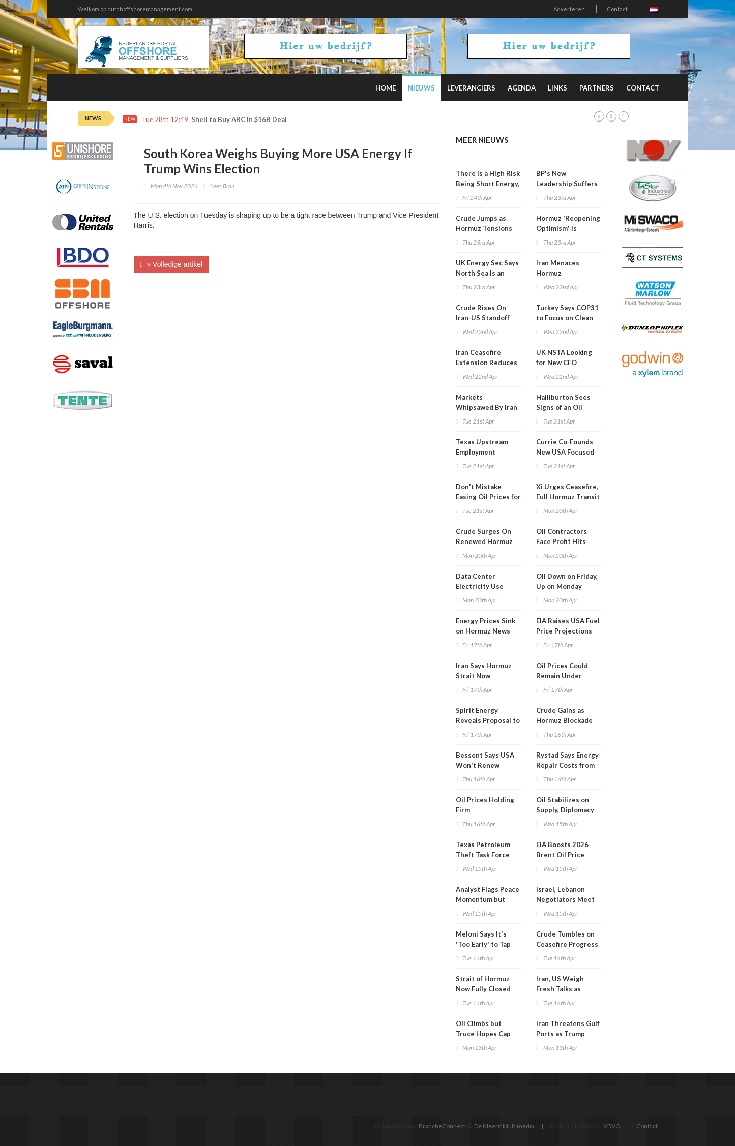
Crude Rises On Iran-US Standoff (483, 313)
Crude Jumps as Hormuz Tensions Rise (484, 228)
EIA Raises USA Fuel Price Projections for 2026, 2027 (568, 631)
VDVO (612, 1126)
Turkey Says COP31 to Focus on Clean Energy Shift (567, 318)
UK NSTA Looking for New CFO (564, 357)
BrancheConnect (442, 1126)
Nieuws (421, 88)
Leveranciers (471, 88)
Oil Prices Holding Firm (485, 805)
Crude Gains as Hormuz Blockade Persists (564, 720)
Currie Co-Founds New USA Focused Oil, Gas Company (565, 452)
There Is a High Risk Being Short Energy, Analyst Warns (488, 183)
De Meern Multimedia (504, 1126)
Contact (617, 9)
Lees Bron (222, 186)
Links (557, 88)
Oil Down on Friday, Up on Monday (567, 581)
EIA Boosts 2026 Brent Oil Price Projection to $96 (564, 854)
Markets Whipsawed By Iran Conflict (486, 407)
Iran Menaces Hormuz (557, 268)
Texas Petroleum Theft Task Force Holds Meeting (483, 854)
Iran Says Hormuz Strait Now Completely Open (484, 675)
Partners (596, 88)
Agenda (522, 88)
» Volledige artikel (171, 264)
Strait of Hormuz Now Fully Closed (483, 984)
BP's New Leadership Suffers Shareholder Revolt (567, 183)
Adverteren (569, 9)
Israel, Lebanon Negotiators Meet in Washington (565, 899)
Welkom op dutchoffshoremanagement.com (135, 9)
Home (385, 88)
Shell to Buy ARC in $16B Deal (239, 120)
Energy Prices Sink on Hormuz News (485, 626)
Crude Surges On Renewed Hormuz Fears (484, 541)
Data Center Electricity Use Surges (480, 586)
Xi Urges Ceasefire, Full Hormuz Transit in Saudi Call (568, 496)
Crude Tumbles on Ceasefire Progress (567, 939)
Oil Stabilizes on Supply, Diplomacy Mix (565, 810)
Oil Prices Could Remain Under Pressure (562, 675)
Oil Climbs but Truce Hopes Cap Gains (483, 1033)
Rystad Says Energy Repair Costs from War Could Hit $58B (567, 765)
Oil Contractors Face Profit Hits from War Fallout (563, 541)
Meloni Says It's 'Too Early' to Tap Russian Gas (483, 944)
